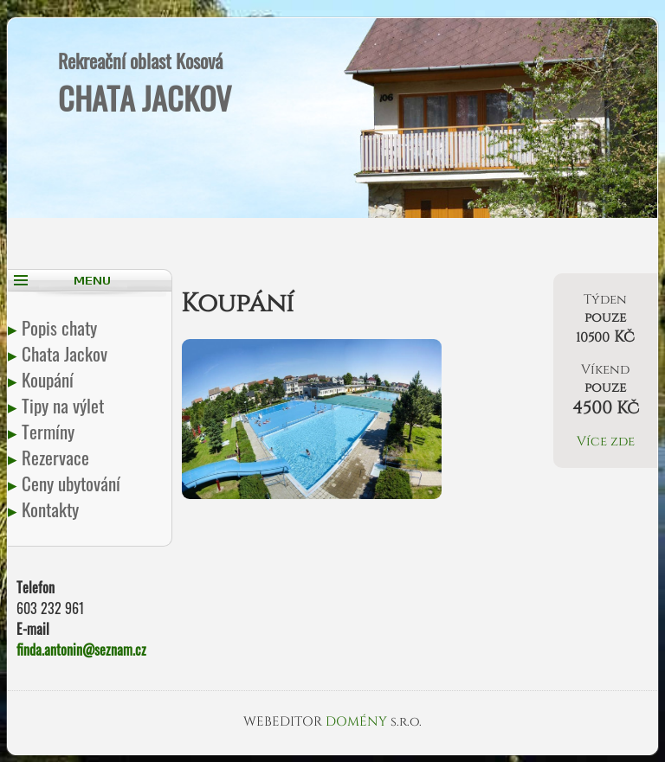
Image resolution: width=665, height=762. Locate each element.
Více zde (606, 441)
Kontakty (52, 509)
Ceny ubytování (72, 483)
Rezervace (57, 457)
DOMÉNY (358, 722)
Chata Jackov (66, 353)
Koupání (49, 379)
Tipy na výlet (64, 405)
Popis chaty (61, 327)
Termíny (49, 431)
